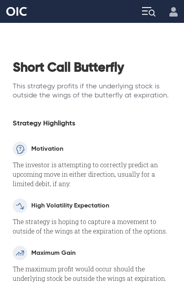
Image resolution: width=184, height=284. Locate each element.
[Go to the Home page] (17, 11)
